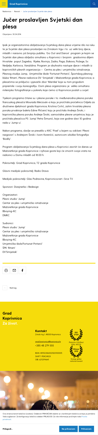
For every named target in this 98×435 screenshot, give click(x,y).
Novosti (17, 11)
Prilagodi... (8, 429)
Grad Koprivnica (18, 3)
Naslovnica (7, 11)
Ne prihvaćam (68, 429)
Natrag (13, 288)
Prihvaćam (86, 429)
